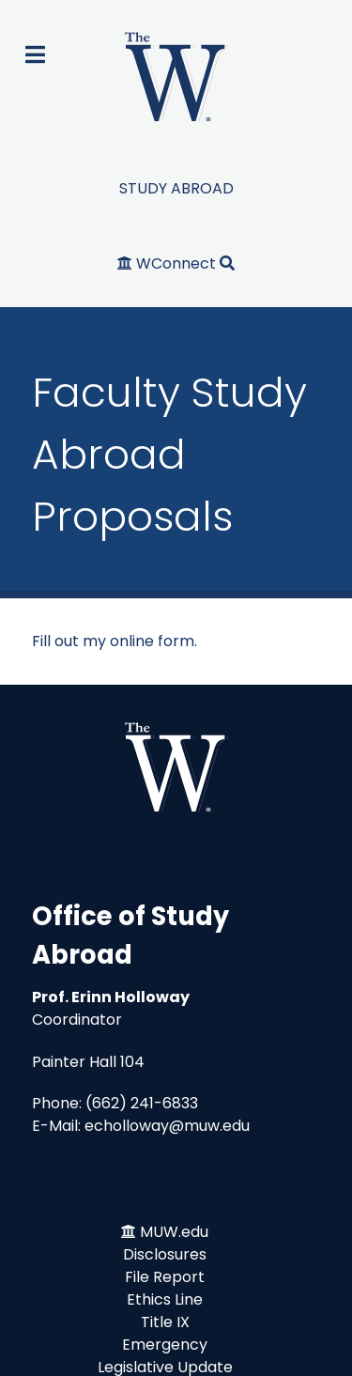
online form (152, 641)
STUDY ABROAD (176, 188)
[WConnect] (168, 263)
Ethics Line (165, 1299)
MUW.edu (174, 1232)
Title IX (165, 1322)
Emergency (164, 1344)
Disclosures (165, 1254)
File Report (165, 1277)
